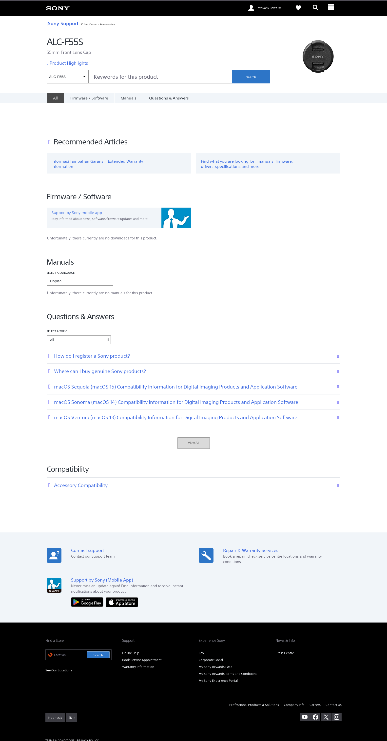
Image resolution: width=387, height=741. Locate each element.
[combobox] (139, 76)
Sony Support (62, 23)
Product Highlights (69, 63)
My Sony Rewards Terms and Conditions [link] (228, 647)
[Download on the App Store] (122, 575)
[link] (57, 7)
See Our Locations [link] (58, 644)
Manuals (128, 98)
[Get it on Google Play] (88, 575)
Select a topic (57, 305)
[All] (55, 98)
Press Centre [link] (284, 626)
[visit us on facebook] (315, 691)
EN (70, 691)
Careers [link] (315, 678)
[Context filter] (67, 76)
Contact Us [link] (334, 678)
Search (251, 77)
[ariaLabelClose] (333, 8)
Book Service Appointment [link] (142, 633)
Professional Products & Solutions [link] (254, 678)
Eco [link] (201, 626)
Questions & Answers (169, 98)
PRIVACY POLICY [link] (88, 714)
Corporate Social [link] (211, 633)
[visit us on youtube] (305, 691)
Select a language (61, 246)
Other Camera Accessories (98, 24)
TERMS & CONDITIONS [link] (59, 714)
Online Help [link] (130, 626)
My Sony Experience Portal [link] (218, 654)
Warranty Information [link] (138, 640)
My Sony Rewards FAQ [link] (215, 640)
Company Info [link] (294, 678)
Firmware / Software (89, 98)
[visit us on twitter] (326, 691)
